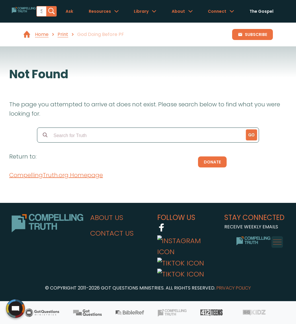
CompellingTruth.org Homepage (56, 175)
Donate (212, 162)
